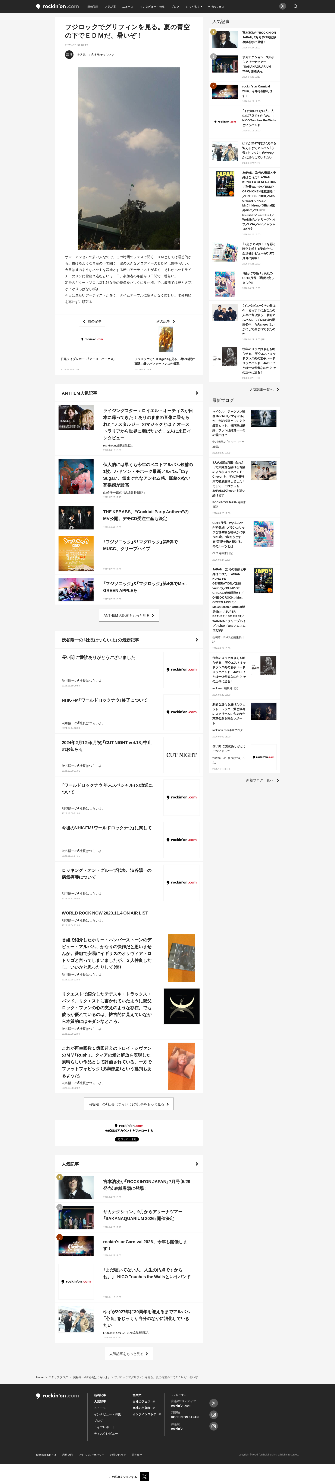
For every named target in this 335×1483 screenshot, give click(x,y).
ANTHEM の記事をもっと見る (127, 615)
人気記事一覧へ (261, 389)
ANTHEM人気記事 (79, 393)
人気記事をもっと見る (126, 1353)
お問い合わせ (118, 1455)
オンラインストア (144, 1414)
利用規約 (67, 1455)
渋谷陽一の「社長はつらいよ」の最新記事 (100, 640)
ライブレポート (104, 1427)
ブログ (175, 6)
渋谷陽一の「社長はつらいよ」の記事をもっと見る (126, 1103)
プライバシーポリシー (91, 1455)
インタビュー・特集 (152, 6)
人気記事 (110, 6)
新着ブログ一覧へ (259, 779)
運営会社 (137, 1455)
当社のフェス (216, 6)
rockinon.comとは (46, 1455)
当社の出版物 (141, 1408)
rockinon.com (57, 7)
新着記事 (92, 6)
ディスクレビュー (106, 1433)
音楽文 (136, 1395)
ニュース (127, 6)
